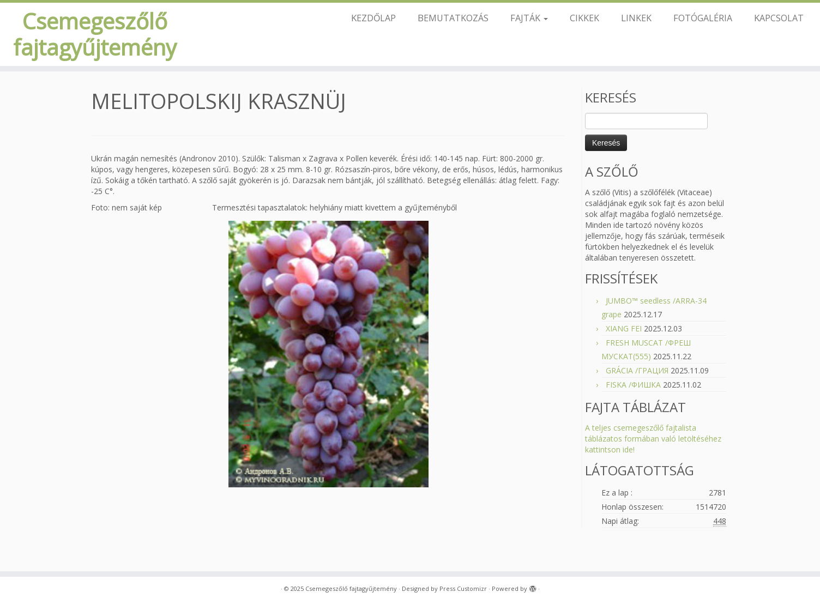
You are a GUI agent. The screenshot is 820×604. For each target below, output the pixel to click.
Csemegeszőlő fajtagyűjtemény (95, 34)
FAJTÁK (529, 17)
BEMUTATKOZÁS (453, 17)
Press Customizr (463, 588)
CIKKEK (584, 17)
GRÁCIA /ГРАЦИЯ (637, 370)
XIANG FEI (624, 328)
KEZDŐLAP (373, 17)
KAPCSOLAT (779, 17)
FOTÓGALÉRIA (702, 17)
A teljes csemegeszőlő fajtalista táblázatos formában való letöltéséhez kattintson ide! (653, 438)
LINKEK (636, 17)
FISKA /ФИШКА (633, 384)
